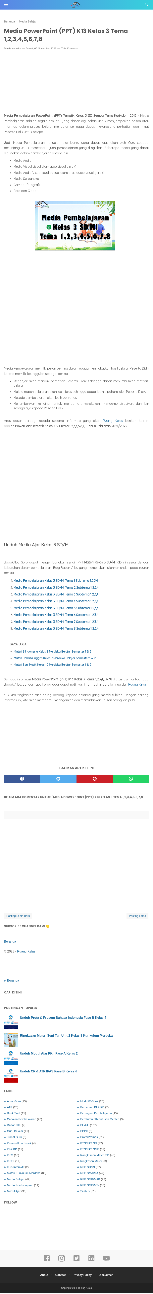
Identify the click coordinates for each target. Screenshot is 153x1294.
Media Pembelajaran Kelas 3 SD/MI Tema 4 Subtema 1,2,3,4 (56, 602)
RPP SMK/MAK (90, 1179)
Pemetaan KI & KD (92, 1107)
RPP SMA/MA (89, 1173)
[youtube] (106, 1262)
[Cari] (146, 6)
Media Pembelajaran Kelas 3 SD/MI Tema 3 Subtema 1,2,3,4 (56, 595)
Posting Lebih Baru (18, 916)
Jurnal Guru (14, 1137)
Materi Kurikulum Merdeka (23, 1173)
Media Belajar (16, 1179)
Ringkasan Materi (91, 1161)
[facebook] (22, 779)
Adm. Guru (14, 1101)
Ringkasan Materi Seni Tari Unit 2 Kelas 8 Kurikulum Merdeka (66, 1036)
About (43, 1275)
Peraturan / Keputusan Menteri (99, 1119)
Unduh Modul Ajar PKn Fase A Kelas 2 (49, 1054)
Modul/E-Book (89, 1101)
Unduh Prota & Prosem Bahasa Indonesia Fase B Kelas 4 (63, 1018)
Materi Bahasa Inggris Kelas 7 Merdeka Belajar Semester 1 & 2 (55, 659)
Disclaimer (106, 1275)
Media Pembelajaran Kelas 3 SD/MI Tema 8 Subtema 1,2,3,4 (56, 629)
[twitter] (58, 779)
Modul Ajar (14, 1191)
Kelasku (16, 49)
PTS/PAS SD (88, 1143)
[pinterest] (94, 779)
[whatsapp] (131, 779)
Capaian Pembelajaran (21, 1119)
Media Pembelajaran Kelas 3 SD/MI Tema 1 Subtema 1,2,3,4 (56, 581)
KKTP (11, 1161)
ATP (9, 1107)
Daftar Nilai (14, 1125)
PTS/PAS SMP (89, 1149)
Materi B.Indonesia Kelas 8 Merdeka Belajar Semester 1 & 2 (52, 652)
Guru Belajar (15, 1131)
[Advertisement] (76, 83)
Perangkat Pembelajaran (96, 1113)
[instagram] (62, 1262)
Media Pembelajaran (20, 1185)
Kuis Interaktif (15, 1167)
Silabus (85, 1191)
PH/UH (84, 1125)
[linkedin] (91, 1262)
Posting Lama (137, 916)
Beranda (10, 942)
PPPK (84, 1131)
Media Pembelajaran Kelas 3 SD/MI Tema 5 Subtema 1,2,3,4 (56, 609)
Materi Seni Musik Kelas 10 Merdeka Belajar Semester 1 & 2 (52, 665)
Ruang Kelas (113, 421)
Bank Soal (13, 1113)
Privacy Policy (82, 1275)
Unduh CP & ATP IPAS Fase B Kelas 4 (48, 1071)
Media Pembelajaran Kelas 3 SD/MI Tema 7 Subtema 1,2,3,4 (56, 622)
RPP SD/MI (87, 1167)
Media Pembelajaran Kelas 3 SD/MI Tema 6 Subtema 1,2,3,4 (56, 615)
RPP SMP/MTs (89, 1185)
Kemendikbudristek (19, 1143)
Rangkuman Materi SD (94, 1155)
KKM (10, 1155)
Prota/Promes (89, 1137)
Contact (60, 1275)
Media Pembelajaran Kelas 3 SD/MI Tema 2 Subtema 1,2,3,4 (56, 588)
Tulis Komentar (69, 49)
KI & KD (12, 1149)
